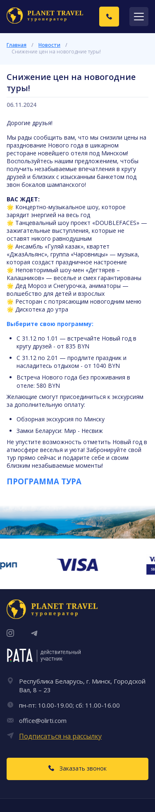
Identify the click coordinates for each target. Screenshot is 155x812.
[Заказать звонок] (109, 17)
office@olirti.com (43, 720)
